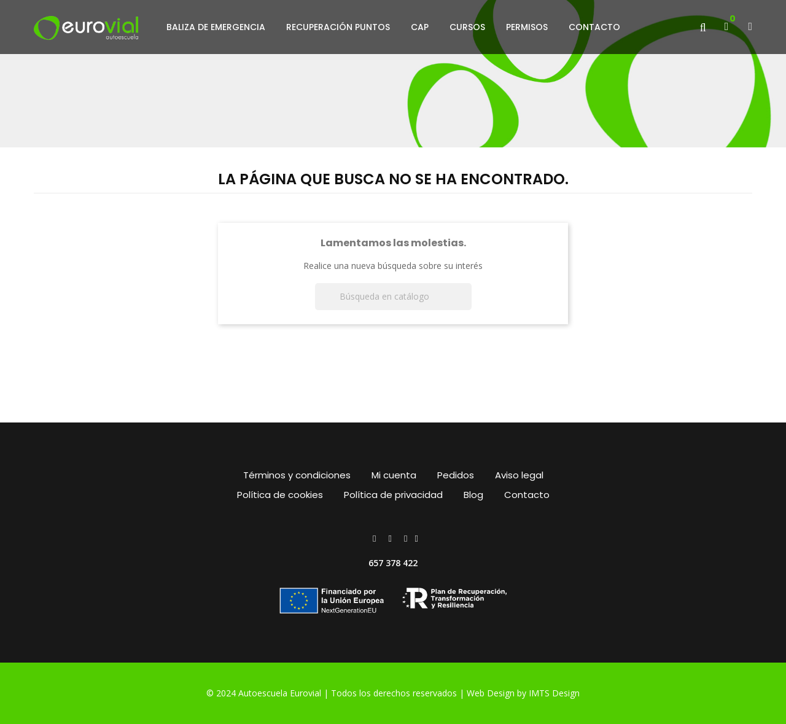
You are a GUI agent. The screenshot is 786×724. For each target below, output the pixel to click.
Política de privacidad (393, 494)
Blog (473, 494)
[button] (750, 27)
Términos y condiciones (297, 475)
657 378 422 (393, 563)
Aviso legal (519, 475)
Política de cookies (280, 494)
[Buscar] (393, 296)
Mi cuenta (394, 475)
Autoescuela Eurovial (281, 693)
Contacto (527, 494)
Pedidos (455, 475)
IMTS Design (554, 693)
